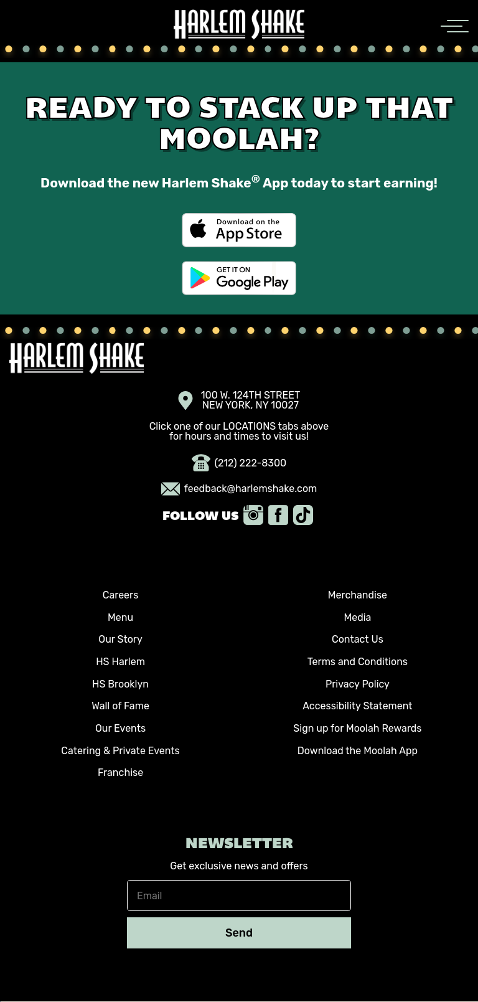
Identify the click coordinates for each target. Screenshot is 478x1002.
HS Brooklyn (120, 684)
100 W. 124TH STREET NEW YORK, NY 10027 (239, 400)
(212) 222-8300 (239, 463)
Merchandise (357, 595)
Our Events (120, 728)
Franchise (120, 772)
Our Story (120, 639)
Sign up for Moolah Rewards (357, 728)
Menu (120, 617)
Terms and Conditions (357, 662)
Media (357, 617)
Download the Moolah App (358, 751)
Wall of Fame (120, 706)
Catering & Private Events (120, 751)
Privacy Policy (358, 684)
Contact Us (357, 639)
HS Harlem (120, 662)
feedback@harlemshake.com (239, 489)
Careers (121, 595)
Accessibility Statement (357, 706)
